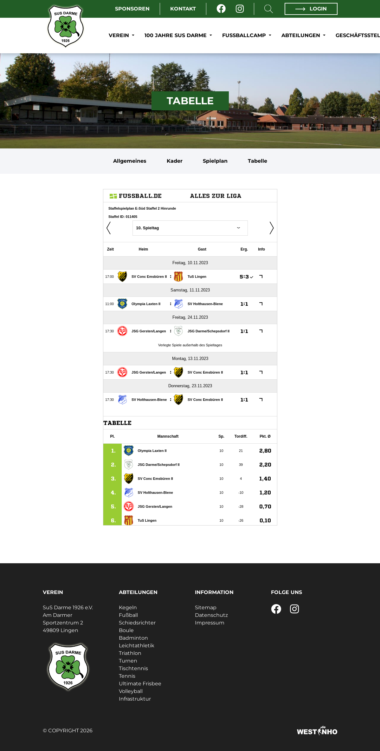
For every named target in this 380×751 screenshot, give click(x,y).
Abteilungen (301, 35)
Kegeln (128, 607)
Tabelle (257, 161)
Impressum (209, 623)
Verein (120, 35)
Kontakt (183, 9)
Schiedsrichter (137, 623)
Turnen (128, 661)
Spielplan (215, 161)
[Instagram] (240, 9)
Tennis (127, 676)
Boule (126, 630)
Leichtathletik (136, 646)
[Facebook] (221, 9)
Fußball (128, 615)
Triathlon (130, 653)
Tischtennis (133, 668)
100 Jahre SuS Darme (176, 35)
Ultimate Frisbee (140, 684)
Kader (175, 161)
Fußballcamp (244, 35)
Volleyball (131, 691)
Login (310, 9)
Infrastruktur (135, 699)
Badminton (133, 638)
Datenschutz (211, 615)
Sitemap (205, 607)
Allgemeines (129, 161)
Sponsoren (132, 9)
